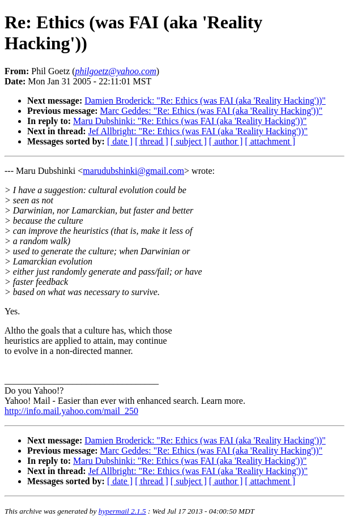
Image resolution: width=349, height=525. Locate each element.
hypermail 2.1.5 (122, 511)
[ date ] (120, 141)
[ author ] (226, 141)
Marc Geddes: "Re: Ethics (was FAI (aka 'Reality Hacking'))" (211, 111)
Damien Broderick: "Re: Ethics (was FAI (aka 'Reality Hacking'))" (205, 100)
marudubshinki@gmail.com (133, 171)
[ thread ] (151, 141)
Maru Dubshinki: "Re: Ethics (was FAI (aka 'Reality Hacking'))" (190, 121)
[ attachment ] (270, 141)
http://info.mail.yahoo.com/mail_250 (71, 411)
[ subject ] (189, 141)
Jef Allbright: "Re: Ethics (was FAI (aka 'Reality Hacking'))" (198, 131)
